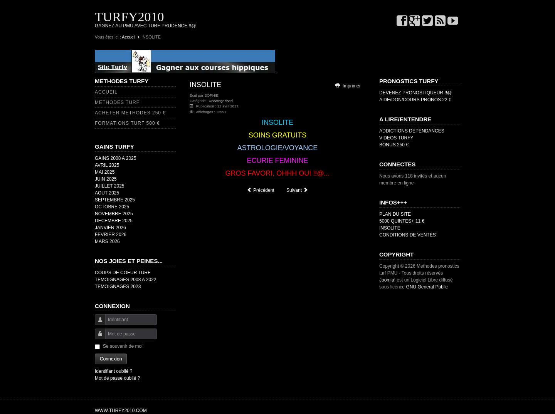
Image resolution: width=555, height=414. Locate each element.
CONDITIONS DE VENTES (407, 235)
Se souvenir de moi (123, 346)
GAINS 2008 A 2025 (115, 158)
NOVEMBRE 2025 (114, 213)
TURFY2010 (129, 17)
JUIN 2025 (106, 179)
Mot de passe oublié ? (117, 378)
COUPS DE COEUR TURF (122, 272)
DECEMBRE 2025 (114, 220)
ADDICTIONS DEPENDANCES (411, 131)
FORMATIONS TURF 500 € (127, 123)
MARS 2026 (107, 241)
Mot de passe (97, 337)
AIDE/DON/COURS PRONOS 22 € (415, 99)
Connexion (111, 359)
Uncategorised (221, 101)
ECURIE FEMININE (277, 160)
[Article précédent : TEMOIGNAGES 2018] (260, 190)
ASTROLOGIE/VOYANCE (277, 148)
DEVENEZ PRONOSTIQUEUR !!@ (415, 93)
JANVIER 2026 (110, 227)
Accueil (128, 37)
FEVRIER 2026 (110, 234)
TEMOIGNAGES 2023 (118, 286)
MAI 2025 (104, 172)
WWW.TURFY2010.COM (121, 410)
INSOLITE (277, 122)
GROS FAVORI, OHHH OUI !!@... (277, 173)
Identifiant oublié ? (113, 371)
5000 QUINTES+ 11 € (401, 221)
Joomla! (387, 280)
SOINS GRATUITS (278, 135)
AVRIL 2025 (107, 165)
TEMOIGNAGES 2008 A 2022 (125, 279)
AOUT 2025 (107, 193)
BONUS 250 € (394, 144)
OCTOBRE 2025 (112, 207)
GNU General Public (427, 287)
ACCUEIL (106, 92)
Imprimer (348, 86)
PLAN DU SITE (395, 214)
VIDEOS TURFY (396, 138)
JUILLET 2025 (109, 186)
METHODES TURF (117, 102)
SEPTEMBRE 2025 (115, 200)
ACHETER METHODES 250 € (130, 113)
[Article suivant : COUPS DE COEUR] (297, 190)
